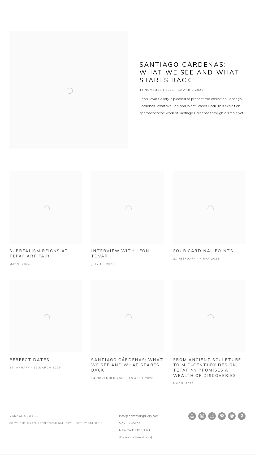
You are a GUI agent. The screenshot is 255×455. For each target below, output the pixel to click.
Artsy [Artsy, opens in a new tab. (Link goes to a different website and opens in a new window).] (212, 416)
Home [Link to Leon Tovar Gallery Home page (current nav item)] (15, 24)
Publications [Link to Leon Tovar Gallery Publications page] (143, 24)
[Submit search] (207, 24)
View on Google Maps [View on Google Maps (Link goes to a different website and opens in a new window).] (242, 416)
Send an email (232, 416)
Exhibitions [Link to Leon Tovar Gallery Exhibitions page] (38, 24)
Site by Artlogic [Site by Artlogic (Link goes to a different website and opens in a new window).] (90, 423)
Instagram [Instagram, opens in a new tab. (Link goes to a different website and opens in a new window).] (202, 416)
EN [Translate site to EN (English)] (234, 3)
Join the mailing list (222, 416)
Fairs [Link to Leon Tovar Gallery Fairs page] (81, 24)
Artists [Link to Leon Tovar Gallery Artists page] (63, 24)
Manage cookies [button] (24, 416)
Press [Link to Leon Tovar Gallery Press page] (99, 24)
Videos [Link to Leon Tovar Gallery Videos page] (117, 24)
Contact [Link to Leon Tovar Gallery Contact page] (191, 24)
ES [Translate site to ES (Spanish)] (243, 3)
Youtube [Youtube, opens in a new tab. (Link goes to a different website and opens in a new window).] (192, 416)
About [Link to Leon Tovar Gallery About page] (170, 24)
